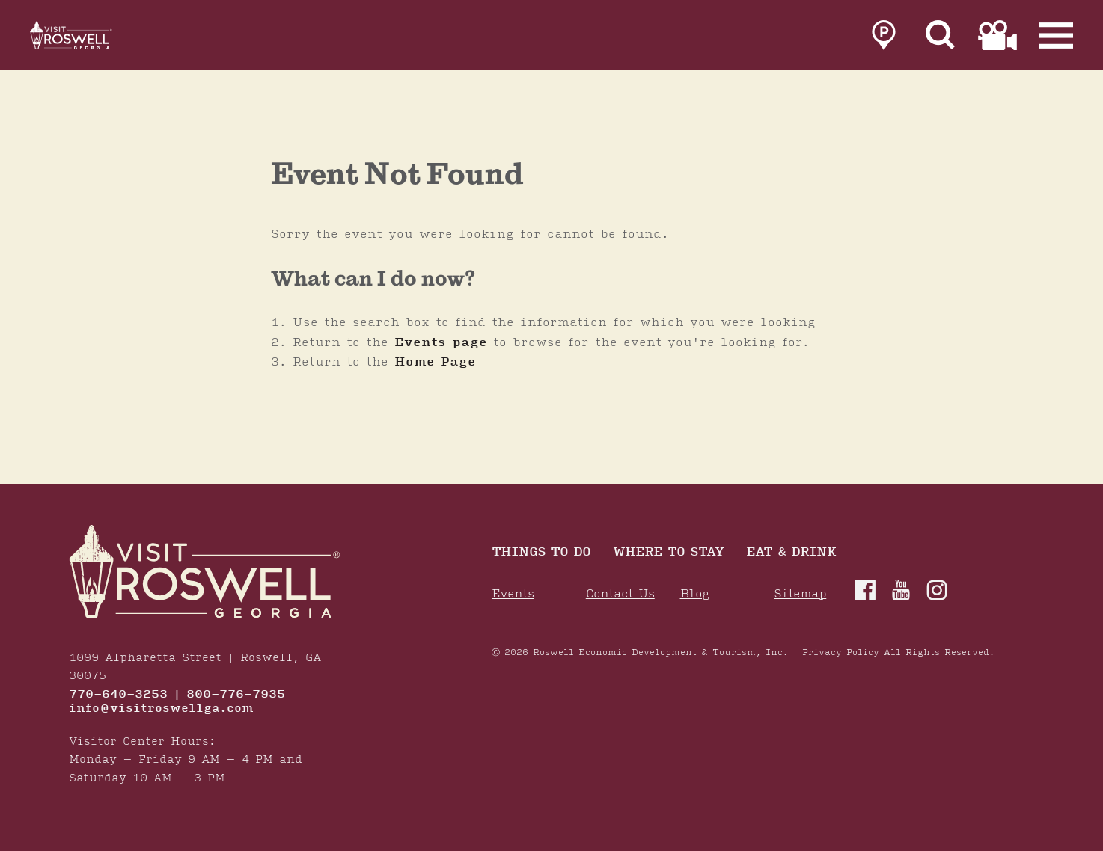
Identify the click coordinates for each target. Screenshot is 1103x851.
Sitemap (800, 594)
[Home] (90, 38)
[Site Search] (941, 39)
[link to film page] (997, 39)
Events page (440, 342)
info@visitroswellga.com (161, 709)
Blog (694, 594)
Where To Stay (668, 553)
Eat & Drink (791, 553)
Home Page (435, 362)
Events (513, 594)
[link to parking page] (883, 39)
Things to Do (541, 553)
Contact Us (620, 594)
